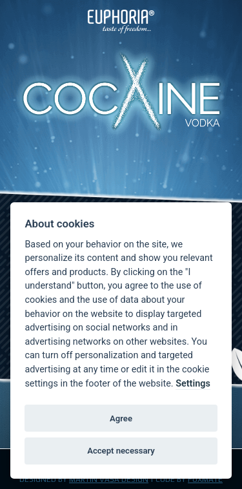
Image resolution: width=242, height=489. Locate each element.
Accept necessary (121, 450)
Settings (193, 383)
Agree (121, 418)
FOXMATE (205, 479)
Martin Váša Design (108, 479)
